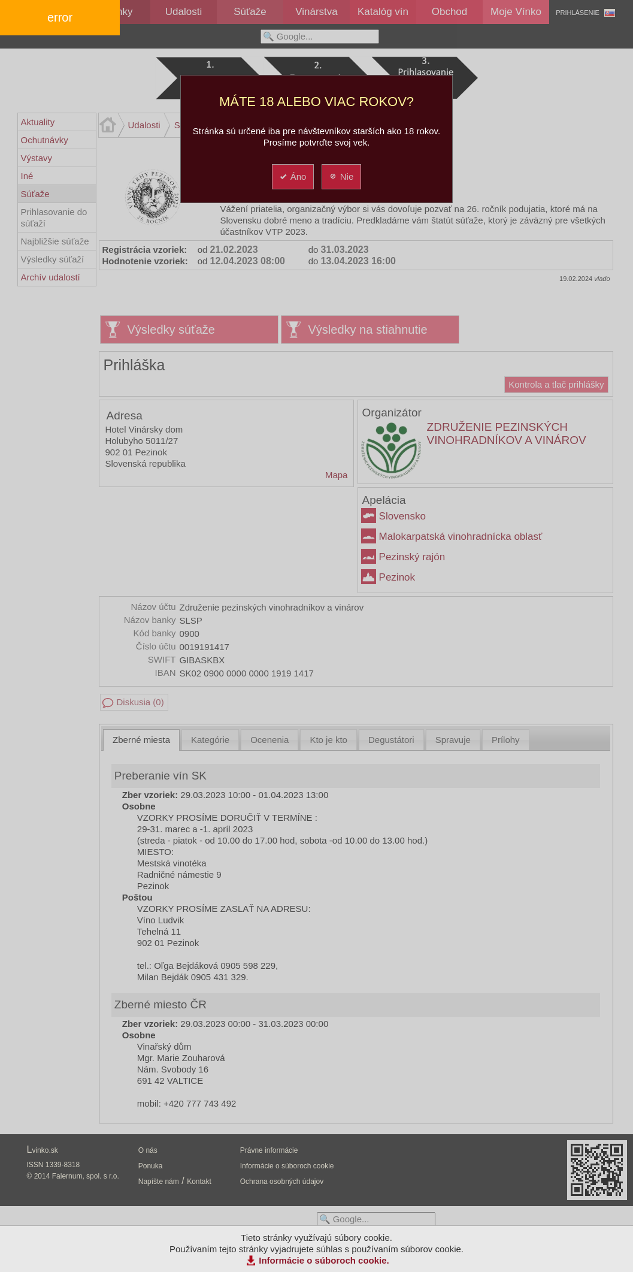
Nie (341, 176)
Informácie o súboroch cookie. (324, 1260)
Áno (292, 176)
